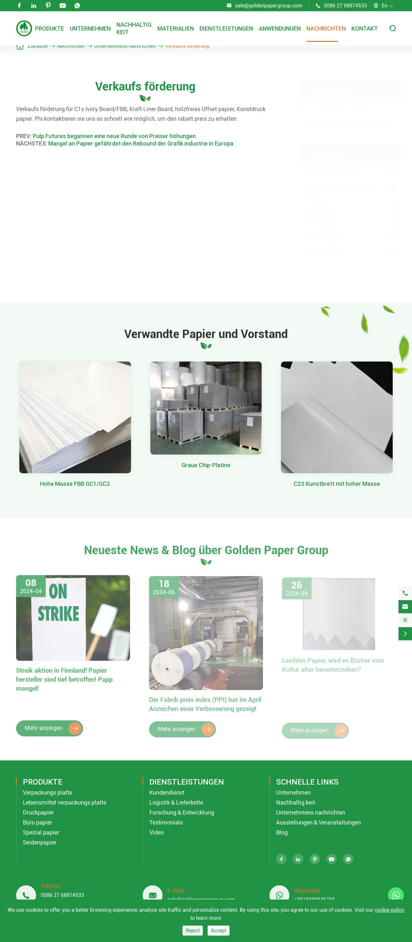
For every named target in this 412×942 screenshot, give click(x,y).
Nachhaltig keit (295, 802)
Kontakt (364, 28)
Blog (282, 832)
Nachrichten (326, 28)
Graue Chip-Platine (206, 465)
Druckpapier (316, 208)
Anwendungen (280, 28)
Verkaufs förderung (187, 46)
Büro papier (316, 223)
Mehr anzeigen (53, 732)
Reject (193, 931)
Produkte (49, 28)
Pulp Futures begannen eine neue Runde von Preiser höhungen (114, 136)
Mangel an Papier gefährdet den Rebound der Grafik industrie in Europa (140, 143)
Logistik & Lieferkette (176, 802)
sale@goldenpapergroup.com (268, 6)
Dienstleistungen (226, 28)
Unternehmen (90, 28)
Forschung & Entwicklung (181, 812)
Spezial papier (319, 238)
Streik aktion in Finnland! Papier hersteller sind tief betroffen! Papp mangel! (64, 683)
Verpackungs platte (326, 169)
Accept (218, 931)
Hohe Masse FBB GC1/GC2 (75, 483)
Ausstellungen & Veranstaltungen (345, 121)
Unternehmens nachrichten (125, 46)
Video (156, 832)
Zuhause (38, 46)
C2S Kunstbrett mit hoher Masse (337, 483)
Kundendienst (166, 792)
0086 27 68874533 (345, 6)
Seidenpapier (318, 254)
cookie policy (389, 910)
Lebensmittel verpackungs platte (335, 188)
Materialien (175, 28)
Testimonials (166, 822)
